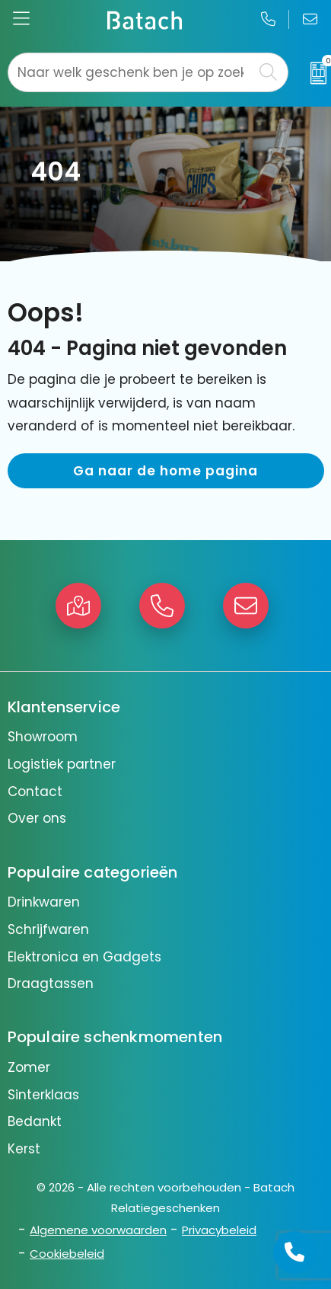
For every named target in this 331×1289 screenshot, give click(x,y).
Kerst (24, 1149)
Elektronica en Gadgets (84, 957)
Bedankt (35, 1121)
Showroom (43, 737)
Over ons (37, 818)
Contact (35, 791)
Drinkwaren (44, 902)
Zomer (29, 1067)
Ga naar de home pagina (165, 471)
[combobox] (130, 72)
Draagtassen (51, 983)
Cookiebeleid (67, 1254)
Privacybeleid (219, 1230)
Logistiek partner (62, 764)
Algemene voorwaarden (98, 1230)
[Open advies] (294, 1252)
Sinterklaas (43, 1095)
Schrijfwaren (48, 929)
